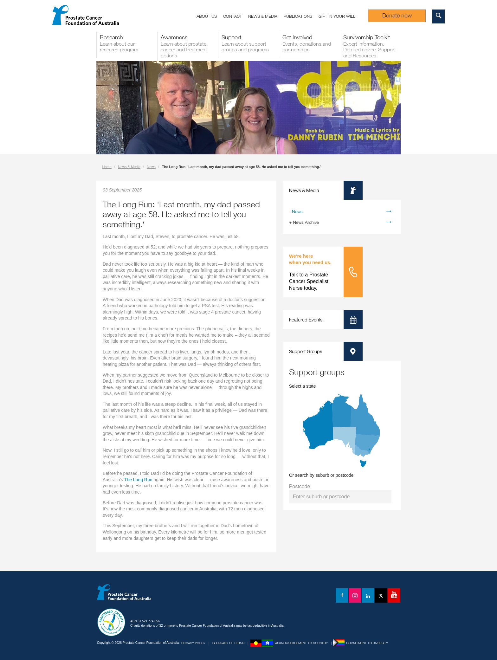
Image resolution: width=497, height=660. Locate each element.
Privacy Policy (193, 643)
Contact (232, 16)
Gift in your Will (337, 16)
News (151, 167)
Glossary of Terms (228, 643)
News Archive (306, 222)
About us (207, 16)
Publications (298, 16)
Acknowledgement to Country (301, 643)
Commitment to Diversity (367, 643)
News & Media (262, 16)
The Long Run (138, 479)
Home (107, 167)
